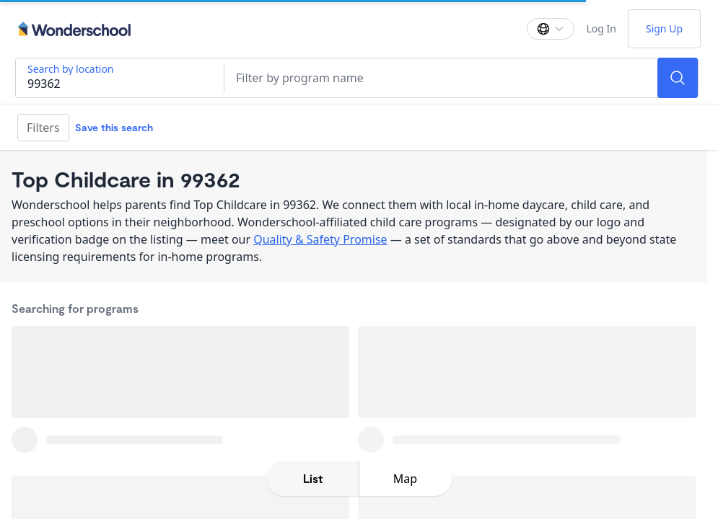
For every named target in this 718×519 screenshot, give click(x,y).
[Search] (677, 78)
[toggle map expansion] (405, 478)
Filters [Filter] (43, 128)
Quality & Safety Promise (320, 239)
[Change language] (550, 29)
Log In (601, 28)
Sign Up (664, 28)
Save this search (114, 127)
